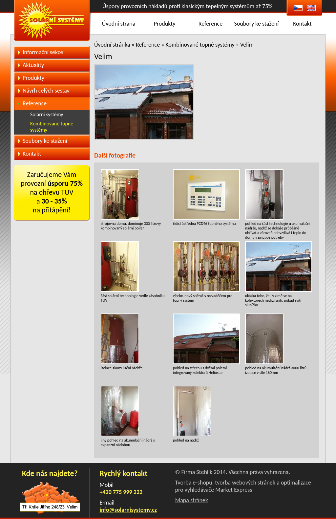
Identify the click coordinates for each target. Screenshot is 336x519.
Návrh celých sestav (46, 90)
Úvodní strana (119, 23)
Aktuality (33, 65)
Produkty (165, 23)
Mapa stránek (191, 500)
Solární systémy (46, 114)
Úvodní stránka (112, 44)
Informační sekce (43, 52)
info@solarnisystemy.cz (128, 509)
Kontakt (302, 23)
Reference (210, 23)
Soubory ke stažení (256, 23)
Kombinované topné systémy (199, 44)
